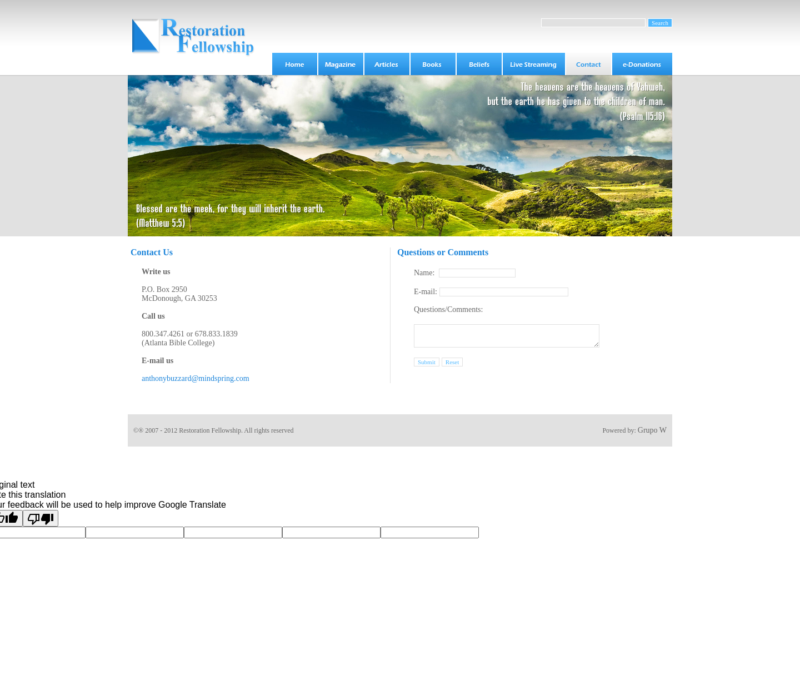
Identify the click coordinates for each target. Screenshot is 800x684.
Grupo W (652, 430)
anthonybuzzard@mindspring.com (195, 378)
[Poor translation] (40, 518)
